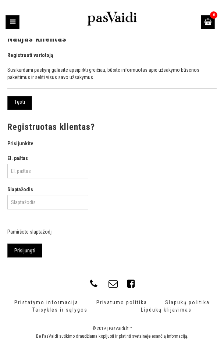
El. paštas (17, 158)
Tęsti (19, 102)
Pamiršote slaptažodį (29, 232)
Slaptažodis (20, 189)
